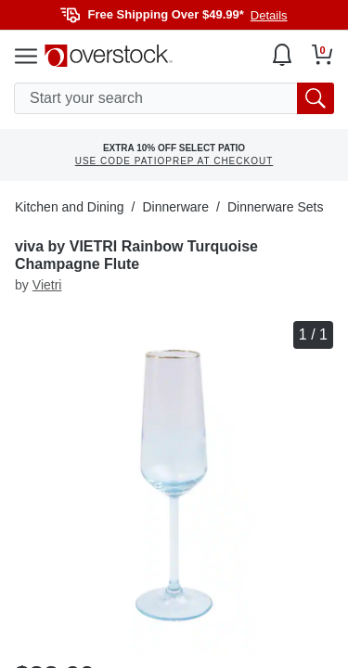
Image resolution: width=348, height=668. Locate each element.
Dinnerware (175, 206)
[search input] (174, 98)
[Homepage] (109, 56)
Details (269, 15)
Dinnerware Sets (275, 206)
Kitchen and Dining (69, 206)
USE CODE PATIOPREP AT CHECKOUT (174, 161)
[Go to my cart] (322, 55)
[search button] (315, 98)
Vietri (47, 284)
